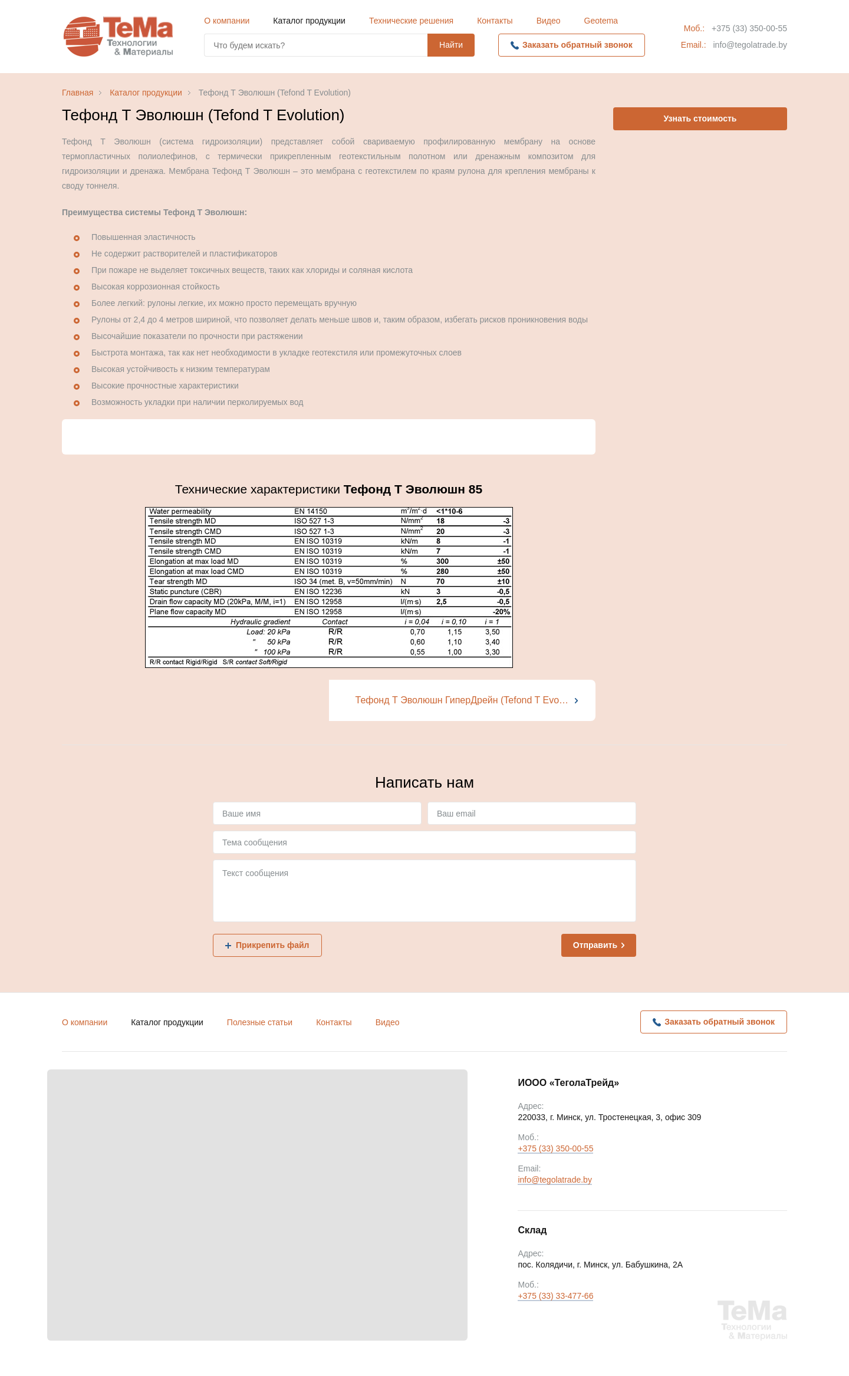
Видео (549, 21)
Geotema (601, 21)
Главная (77, 92)
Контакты (494, 21)
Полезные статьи (259, 1022)
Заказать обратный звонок (577, 45)
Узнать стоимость (700, 118)
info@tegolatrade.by (750, 45)
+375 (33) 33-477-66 (555, 1297)
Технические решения (411, 21)
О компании (226, 21)
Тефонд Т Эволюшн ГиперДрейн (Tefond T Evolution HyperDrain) (476, 700)
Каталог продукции (309, 21)
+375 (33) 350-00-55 (749, 28)
